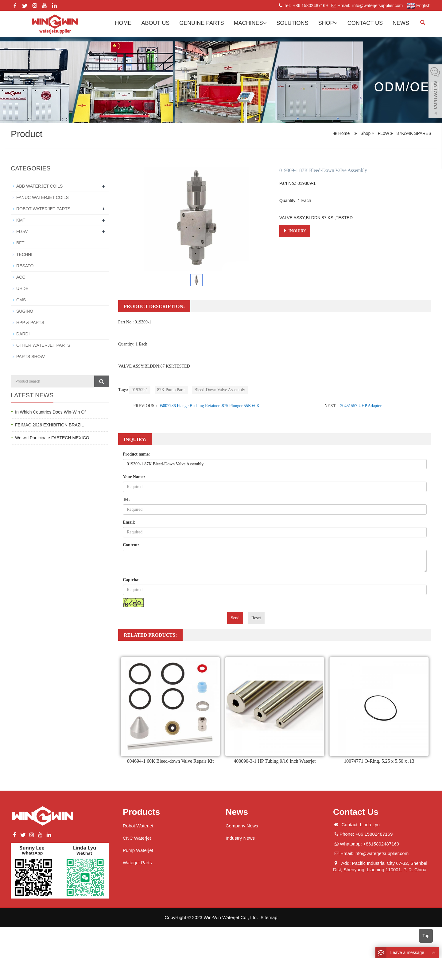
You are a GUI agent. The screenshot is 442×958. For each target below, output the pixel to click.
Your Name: (134, 477)
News (401, 23)
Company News (242, 825)
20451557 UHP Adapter (361, 405)
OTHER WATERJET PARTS (43, 344)
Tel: (126, 499)
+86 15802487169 (310, 5)
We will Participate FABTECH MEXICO (52, 437)
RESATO (24, 265)
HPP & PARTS (30, 322)
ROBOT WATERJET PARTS (43, 208)
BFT (20, 242)
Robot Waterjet (138, 825)
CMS (21, 299)
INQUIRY (294, 230)
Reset (256, 618)
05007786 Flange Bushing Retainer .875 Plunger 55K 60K (209, 405)
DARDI (23, 333)
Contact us (365, 23)
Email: (129, 522)
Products (141, 812)
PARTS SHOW (30, 356)
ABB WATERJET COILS (39, 186)
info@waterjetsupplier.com (377, 5)
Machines (250, 23)
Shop (328, 23)
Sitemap (269, 917)
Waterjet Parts (137, 862)
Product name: (136, 454)
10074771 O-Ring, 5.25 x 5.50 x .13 (379, 761)
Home (123, 23)
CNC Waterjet (137, 838)
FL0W (383, 133)
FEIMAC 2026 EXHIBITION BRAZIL (49, 424)
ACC (20, 276)
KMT (20, 220)
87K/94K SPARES (413, 133)
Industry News (240, 838)
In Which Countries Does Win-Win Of (50, 411)
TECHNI (24, 254)
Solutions (292, 23)
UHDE (22, 288)
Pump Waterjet (138, 850)
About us (156, 23)
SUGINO (24, 310)
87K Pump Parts (171, 389)
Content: (131, 545)
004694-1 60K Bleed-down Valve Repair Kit (170, 761)
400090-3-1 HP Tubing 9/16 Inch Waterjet (274, 761)
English (418, 6)
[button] (265, 23)
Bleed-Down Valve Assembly (219, 389)
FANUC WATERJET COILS (42, 197)
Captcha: (131, 580)
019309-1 (140, 389)
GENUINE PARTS (201, 23)
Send (235, 618)
